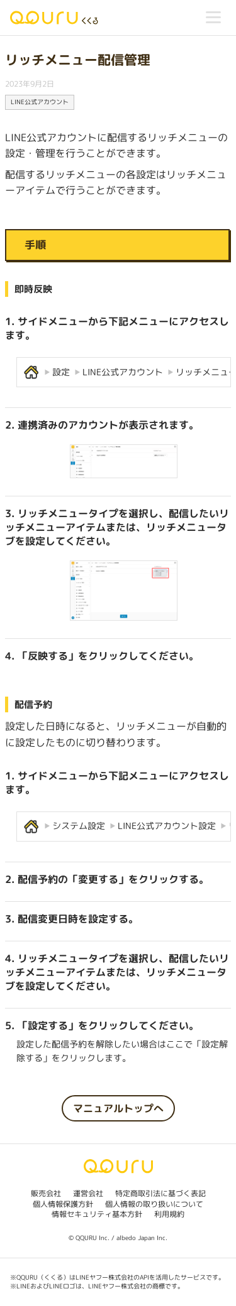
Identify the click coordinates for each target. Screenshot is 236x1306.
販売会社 (46, 1193)
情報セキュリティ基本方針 (97, 1214)
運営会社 (88, 1193)
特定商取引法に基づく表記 (160, 1193)
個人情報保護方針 (63, 1204)
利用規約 (169, 1214)
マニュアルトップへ (118, 1108)
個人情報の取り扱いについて (154, 1204)
